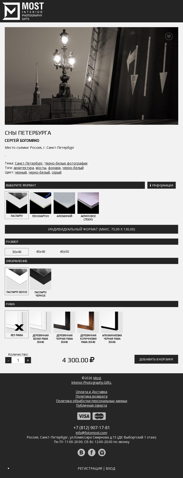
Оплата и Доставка (91, 391)
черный (21, 172)
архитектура (24, 167)
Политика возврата (91, 396)
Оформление (17, 261)
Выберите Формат (21, 185)
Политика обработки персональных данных (91, 400)
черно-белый (73, 167)
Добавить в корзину (156, 359)
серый (56, 172)
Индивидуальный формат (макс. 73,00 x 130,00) (91, 229)
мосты (41, 167)
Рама (10, 304)
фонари (54, 167)
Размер (12, 242)
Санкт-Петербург (29, 163)
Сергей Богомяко (22, 140)
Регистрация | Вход (96, 468)
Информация (161, 185)
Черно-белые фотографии (66, 163)
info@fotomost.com (91, 432)
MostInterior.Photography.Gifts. (91, 380)
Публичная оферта (91, 405)
